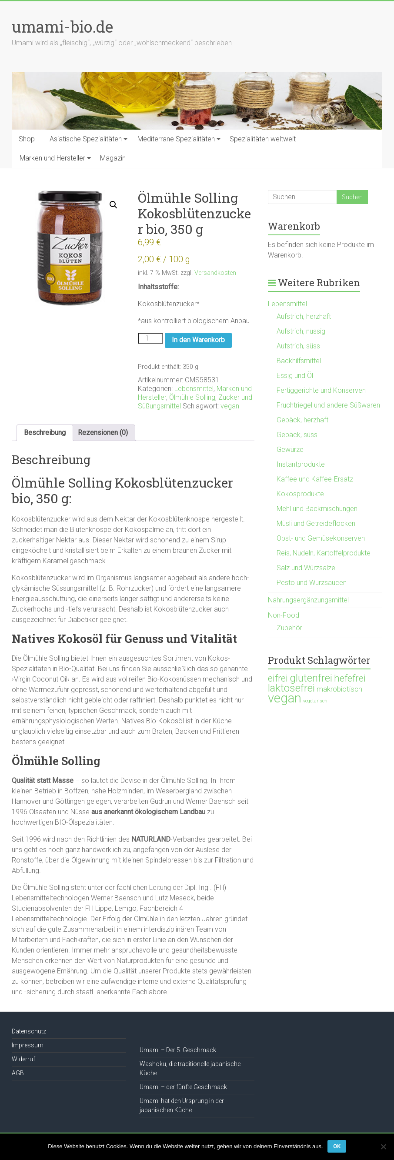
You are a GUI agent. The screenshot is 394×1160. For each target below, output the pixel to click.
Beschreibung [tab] (45, 432)
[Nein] (383, 1146)
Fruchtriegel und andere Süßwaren (328, 405)
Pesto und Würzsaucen (312, 582)
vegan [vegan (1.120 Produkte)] (284, 698)
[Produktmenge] (150, 338)
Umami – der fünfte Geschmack (183, 1086)
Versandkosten (215, 273)
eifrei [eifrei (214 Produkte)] (278, 678)
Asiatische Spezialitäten (86, 139)
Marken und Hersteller (52, 158)
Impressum (27, 1045)
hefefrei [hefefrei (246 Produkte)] (350, 678)
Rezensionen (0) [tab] (103, 432)
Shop (27, 139)
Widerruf (23, 1059)
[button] (113, 205)
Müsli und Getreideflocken (316, 523)
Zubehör (289, 628)
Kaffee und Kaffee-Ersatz (315, 479)
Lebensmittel (194, 388)
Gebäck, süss (297, 435)
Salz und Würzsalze (306, 568)
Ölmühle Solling (192, 397)
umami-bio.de (62, 26)
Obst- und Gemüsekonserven (321, 538)
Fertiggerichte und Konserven (321, 390)
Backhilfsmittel (299, 361)
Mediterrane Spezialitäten (176, 139)
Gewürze (290, 449)
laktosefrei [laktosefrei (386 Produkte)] (291, 688)
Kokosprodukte (300, 494)
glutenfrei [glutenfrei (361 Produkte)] (311, 678)
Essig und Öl (295, 375)
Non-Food (283, 615)
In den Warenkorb (198, 340)
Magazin (113, 158)
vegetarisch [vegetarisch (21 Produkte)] (315, 701)
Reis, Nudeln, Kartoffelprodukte (324, 553)
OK (337, 1146)
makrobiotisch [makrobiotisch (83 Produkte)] (339, 689)
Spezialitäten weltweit (263, 139)
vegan (229, 406)
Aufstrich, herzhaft (304, 316)
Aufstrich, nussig (301, 331)
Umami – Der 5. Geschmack (178, 1049)
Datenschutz (29, 1031)
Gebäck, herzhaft (302, 420)
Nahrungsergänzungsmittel (308, 600)
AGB (18, 1073)
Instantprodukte (301, 464)
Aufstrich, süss (298, 346)
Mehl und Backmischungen (317, 509)
